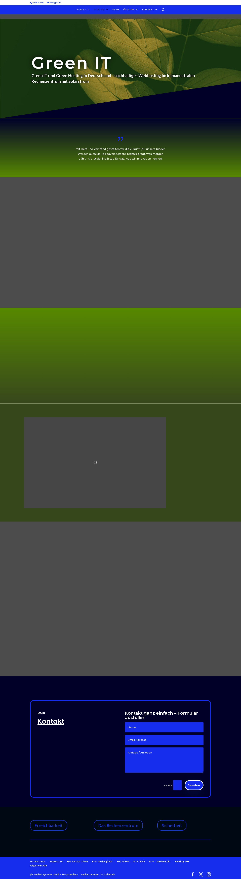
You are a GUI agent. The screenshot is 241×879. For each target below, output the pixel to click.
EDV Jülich (139, 861)
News (115, 10)
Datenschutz (37, 861)
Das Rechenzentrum (118, 825)
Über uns (129, 10)
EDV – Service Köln (159, 861)
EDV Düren (123, 861)
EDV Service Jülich (102, 861)
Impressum (56, 861)
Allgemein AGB (38, 865)
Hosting (99, 10)
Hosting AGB (182, 861)
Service (81, 10)
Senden (194, 785)
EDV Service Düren (77, 861)
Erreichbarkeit (49, 825)
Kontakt (148, 10)
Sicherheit (172, 825)
